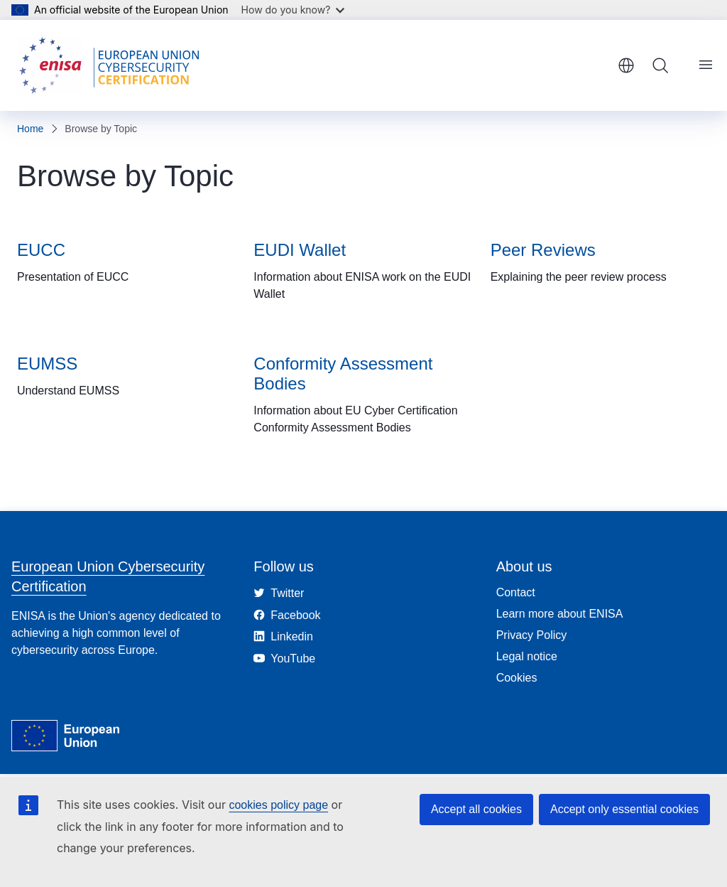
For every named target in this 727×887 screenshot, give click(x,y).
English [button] (626, 65)
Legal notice (526, 656)
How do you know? (293, 10)
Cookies (516, 678)
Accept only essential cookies (624, 809)
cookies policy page (278, 805)
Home (30, 128)
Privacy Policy (531, 635)
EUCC (41, 249)
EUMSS (47, 363)
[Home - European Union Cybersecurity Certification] (113, 65)
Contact (515, 592)
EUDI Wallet (299, 249)
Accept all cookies (476, 809)
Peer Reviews (543, 249)
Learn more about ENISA (559, 614)
